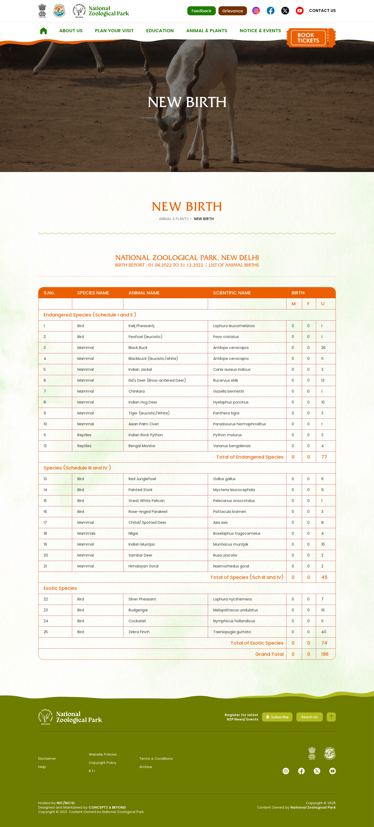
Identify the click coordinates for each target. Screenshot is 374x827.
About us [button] (71, 30)
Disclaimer (47, 758)
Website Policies (103, 754)
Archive (145, 767)
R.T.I (92, 771)
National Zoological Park (313, 807)
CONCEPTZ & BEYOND (107, 807)
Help (42, 767)
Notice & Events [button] (260, 30)
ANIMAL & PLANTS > (175, 218)
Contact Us (322, 10)
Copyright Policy (102, 762)
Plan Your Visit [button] (114, 30)
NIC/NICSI (66, 802)
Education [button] (160, 30)
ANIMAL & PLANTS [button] (206, 30)
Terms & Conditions (156, 758)
